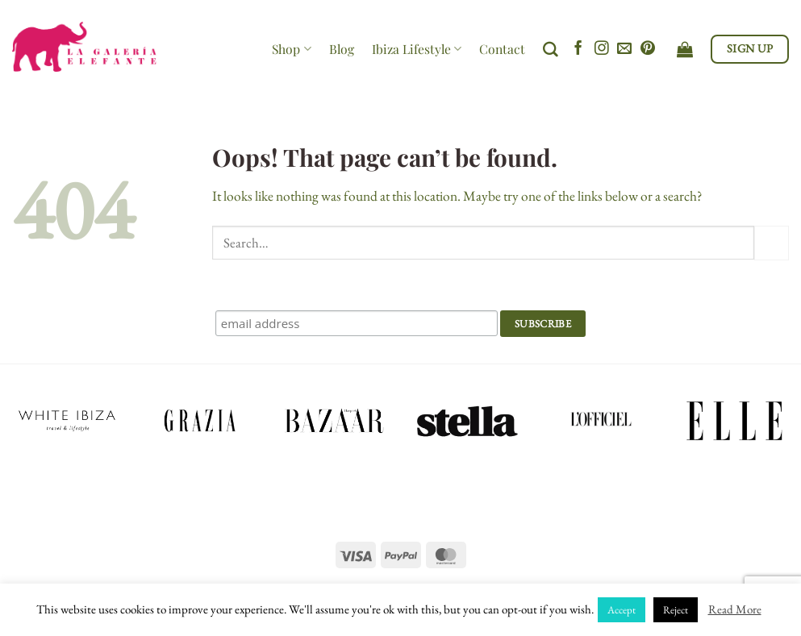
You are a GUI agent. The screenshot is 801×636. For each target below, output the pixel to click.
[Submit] (771, 243)
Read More (734, 609)
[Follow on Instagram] (601, 49)
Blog (341, 48)
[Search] (550, 49)
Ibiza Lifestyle (416, 48)
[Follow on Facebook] (578, 49)
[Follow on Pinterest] (647, 49)
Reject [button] (675, 610)
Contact (502, 48)
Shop (291, 48)
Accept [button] (621, 610)
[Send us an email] (624, 49)
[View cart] (685, 49)
